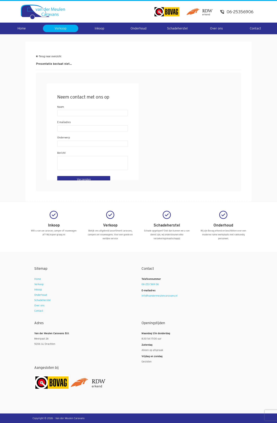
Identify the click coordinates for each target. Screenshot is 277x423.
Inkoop (99, 28)
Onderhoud (138, 28)
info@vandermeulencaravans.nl (160, 295)
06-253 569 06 (150, 284)
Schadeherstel (177, 28)
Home (21, 28)
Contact (255, 28)
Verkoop (60, 28)
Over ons (216, 28)
